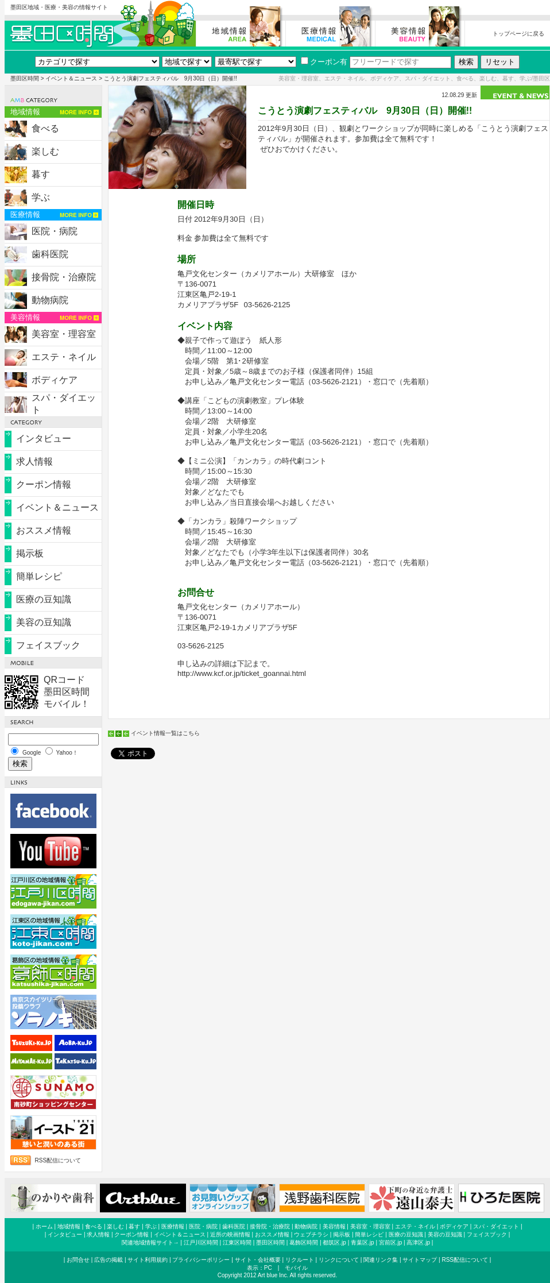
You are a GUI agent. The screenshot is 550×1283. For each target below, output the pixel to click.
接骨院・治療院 (64, 277)
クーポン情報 (43, 484)
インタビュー (43, 438)
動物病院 (50, 300)
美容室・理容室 (64, 334)
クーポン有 (324, 61)
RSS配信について (58, 1160)
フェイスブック (48, 645)
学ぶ (41, 197)
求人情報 (34, 461)
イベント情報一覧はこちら (165, 733)
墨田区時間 (24, 78)
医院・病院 (55, 231)
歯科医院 (50, 254)
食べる (45, 128)
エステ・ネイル (64, 357)
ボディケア (55, 380)
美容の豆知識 (43, 622)
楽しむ (45, 151)
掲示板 (30, 553)
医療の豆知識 (43, 599)
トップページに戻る (518, 33)
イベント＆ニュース (71, 78)
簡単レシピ (39, 576)
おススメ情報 (43, 530)
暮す (41, 174)
